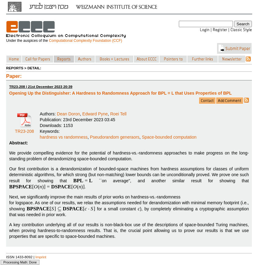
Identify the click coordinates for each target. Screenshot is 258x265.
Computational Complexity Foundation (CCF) (85, 40)
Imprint (40, 257)
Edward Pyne (95, 113)
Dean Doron (68, 113)
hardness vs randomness (63, 137)
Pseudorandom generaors (114, 137)
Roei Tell (118, 113)
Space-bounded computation (169, 137)
